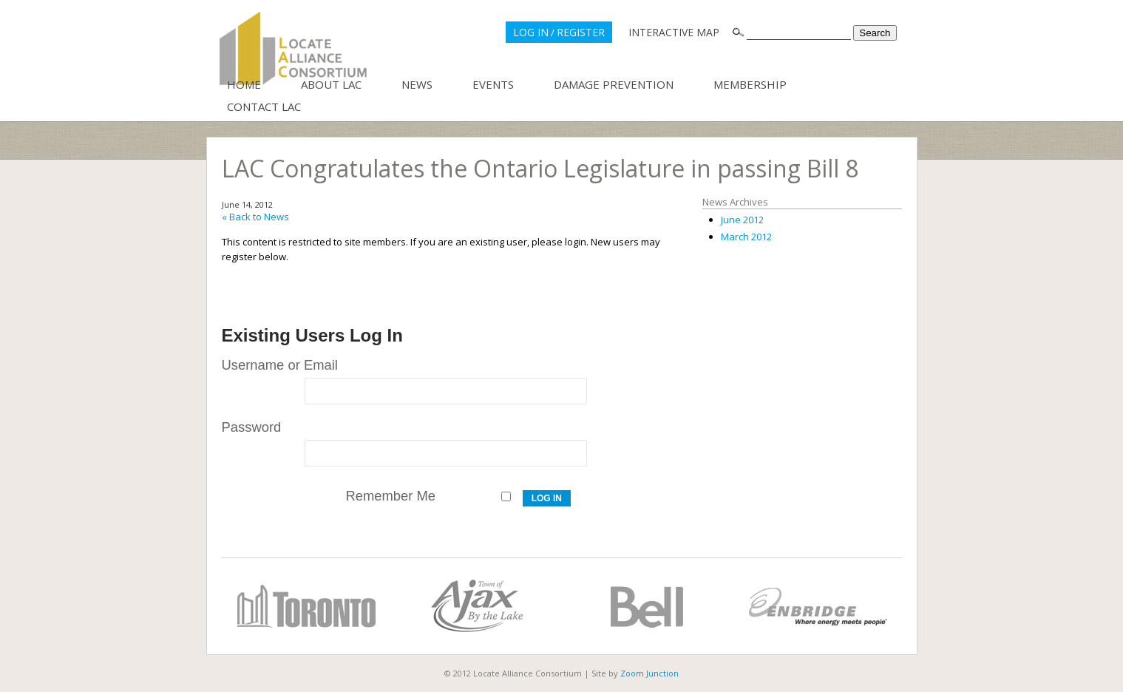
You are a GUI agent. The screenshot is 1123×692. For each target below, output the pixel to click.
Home (244, 84)
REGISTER (581, 32)
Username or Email (280, 365)
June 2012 (742, 219)
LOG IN (531, 32)
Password (252, 427)
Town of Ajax (477, 606)
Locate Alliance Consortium (293, 48)
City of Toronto (307, 606)
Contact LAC (264, 106)
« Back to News (255, 216)
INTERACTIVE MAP (673, 32)
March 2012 (746, 236)
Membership (750, 84)
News (416, 84)
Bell (647, 606)
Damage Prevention (614, 84)
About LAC (331, 84)
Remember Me (390, 495)
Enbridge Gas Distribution (817, 606)
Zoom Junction (649, 673)
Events (493, 84)
